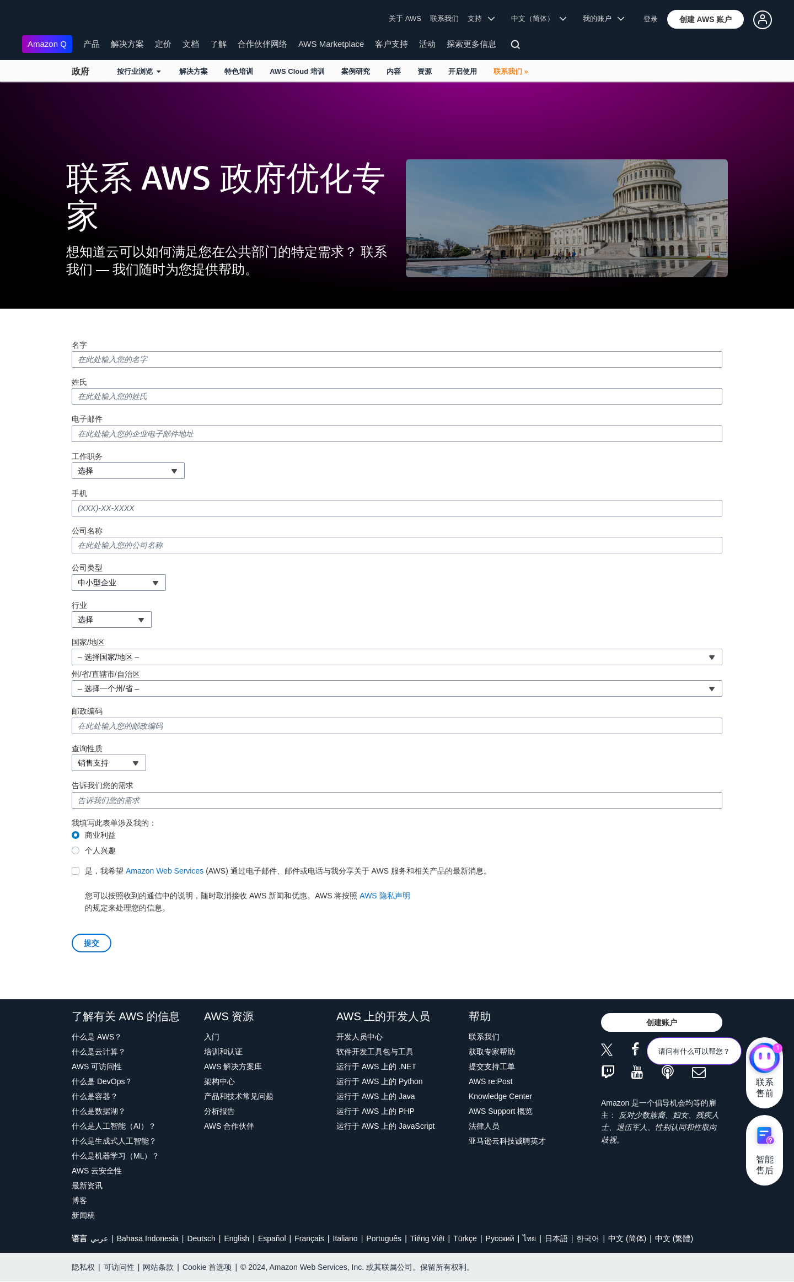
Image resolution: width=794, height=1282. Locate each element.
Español (272, 1238)
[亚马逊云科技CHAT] (764, 1059)
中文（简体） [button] (539, 18)
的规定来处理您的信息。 (288, 888)
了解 (218, 44)
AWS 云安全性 (97, 1170)
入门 (211, 1036)
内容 (394, 71)
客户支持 (391, 44)
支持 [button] (481, 18)
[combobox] (128, 470)
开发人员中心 (359, 1036)
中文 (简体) (627, 1238)
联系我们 (444, 18)
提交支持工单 (492, 1066)
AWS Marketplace (331, 44)
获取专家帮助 (492, 1051)
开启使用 (462, 71)
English (236, 1238)
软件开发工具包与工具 (375, 1051)
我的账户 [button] (603, 18)
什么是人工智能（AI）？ (114, 1126)
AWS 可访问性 (97, 1066)
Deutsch (201, 1238)
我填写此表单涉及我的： (114, 822)
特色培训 (238, 71)
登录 (650, 19)
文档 (191, 44)
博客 (79, 1200)
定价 (163, 44)
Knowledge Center (500, 1096)
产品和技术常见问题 (238, 1096)
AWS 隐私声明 (385, 895)
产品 (91, 44)
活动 (427, 44)
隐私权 (83, 1267)
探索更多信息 (471, 44)
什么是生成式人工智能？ (114, 1140)
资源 (424, 71)
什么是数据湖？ (99, 1111)
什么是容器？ (95, 1096)
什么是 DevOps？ (102, 1081)
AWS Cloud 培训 (297, 71)
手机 (79, 493)
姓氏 (79, 382)
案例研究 (355, 71)
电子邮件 (87, 418)
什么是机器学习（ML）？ (115, 1155)
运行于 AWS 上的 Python (379, 1081)
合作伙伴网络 (262, 44)
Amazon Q (47, 44)
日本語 (556, 1238)
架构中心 (219, 1081)
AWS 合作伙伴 (229, 1126)
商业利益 (100, 835)
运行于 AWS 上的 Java (375, 1096)
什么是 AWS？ (97, 1036)
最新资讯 (87, 1185)
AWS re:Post (491, 1081)
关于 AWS (405, 18)
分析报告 (219, 1111)
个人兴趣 (100, 850)
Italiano (345, 1238)
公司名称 (87, 530)
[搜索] (517, 46)
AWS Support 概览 (501, 1111)
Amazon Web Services (164, 870)
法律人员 (484, 1126)
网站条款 (158, 1267)
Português (383, 1238)
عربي (99, 1238)
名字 (79, 345)
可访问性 (119, 1267)
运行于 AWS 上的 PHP (375, 1111)
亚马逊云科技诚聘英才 (507, 1140)
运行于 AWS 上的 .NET (376, 1066)
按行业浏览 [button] (138, 71)
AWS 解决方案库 (233, 1066)
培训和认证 (223, 1051)
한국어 (587, 1238)
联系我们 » (510, 71)
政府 (80, 71)
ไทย (529, 1238)
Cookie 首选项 (207, 1267)
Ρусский (500, 1238)
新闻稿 (83, 1215)
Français (309, 1238)
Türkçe (465, 1238)
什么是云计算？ (99, 1051)
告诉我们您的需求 (102, 785)
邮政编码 (87, 711)
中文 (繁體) (674, 1238)
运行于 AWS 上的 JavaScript (385, 1126)
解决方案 (127, 44)
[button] (705, 19)
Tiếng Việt (427, 1238)
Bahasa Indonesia (148, 1238)
